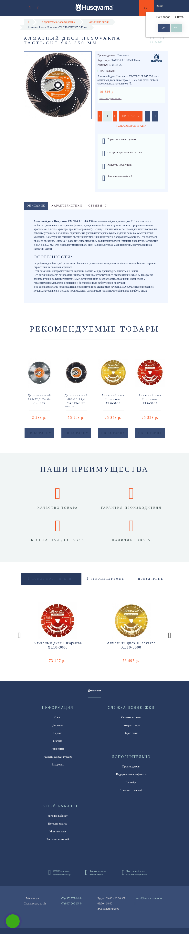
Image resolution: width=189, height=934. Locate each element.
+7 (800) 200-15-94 (71, 903)
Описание (36, 205)
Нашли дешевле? (111, 98)
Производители (131, 766)
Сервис (57, 733)
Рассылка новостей (58, 839)
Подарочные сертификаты (131, 774)
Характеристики (66, 205)
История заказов (57, 823)
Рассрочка (58, 764)
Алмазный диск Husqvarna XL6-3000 (150, 399)
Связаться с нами (131, 717)
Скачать (57, 740)
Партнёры (131, 782)
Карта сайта (131, 733)
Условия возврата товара (57, 756)
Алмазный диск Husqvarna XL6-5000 (113, 399)
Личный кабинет (57, 815)
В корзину (130, 116)
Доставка (57, 725)
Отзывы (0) (98, 205)
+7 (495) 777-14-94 (71, 898)
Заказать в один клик (132, 125)
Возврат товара (131, 725)
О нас (57, 717)
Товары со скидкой (131, 790)
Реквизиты (57, 748)
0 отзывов (156, 41)
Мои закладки (57, 831)
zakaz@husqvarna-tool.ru (148, 898)
